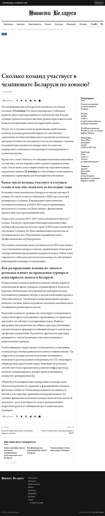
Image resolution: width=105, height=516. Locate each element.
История (85, 24)
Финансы (21, 24)
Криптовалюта (35, 24)
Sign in (99, 3)
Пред (7, 463)
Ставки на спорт (36, 503)
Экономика (8, 24)
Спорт (4, 34)
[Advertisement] (53, 53)
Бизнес (49, 24)
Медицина (72, 24)
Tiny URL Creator (98, 512)
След (13, 463)
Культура (60, 24)
